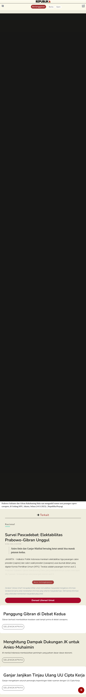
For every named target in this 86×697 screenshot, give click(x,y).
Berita (51, 7)
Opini (58, 7)
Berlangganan (38, 6)
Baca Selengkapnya (43, 582)
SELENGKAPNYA (13, 626)
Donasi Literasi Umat (43, 600)
